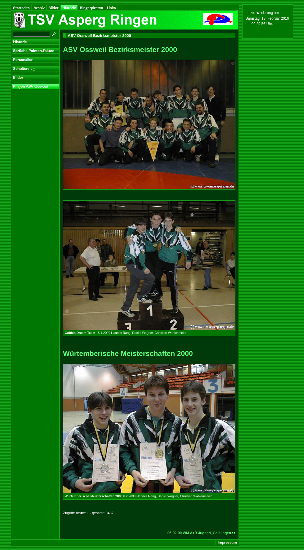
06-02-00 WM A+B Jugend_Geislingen (201, 533)
